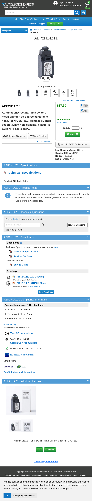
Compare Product (46, 86)
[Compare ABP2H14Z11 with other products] (37, 86)
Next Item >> (80, 101)
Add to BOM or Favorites (72, 144)
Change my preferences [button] (24, 496)
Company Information (46, 461)
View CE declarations (21, 333)
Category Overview (14, 136)
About (58, 19)
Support (42, 24)
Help (55, 247)
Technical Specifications (22, 172)
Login (61, 2)
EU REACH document (21, 355)
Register (69, 2)
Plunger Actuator (74, 30)
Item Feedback (46, 292)
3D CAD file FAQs (34, 286)
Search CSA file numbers (23, 343)
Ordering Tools (54, 24)
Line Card (75, 19)
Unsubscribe (37, 475)
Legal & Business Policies (68, 475)
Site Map (8, 475)
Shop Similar (38, 136)
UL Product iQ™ (11, 324)
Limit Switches (59, 30)
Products (32, 24)
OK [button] (7, 496)
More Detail (61, 123)
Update (71, 134)
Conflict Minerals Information (19, 372)
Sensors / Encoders (42, 30)
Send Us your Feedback (22, 475)
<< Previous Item (67, 101)
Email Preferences (50, 475)
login (15, 219)
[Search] (40, 12)
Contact (66, 19)
